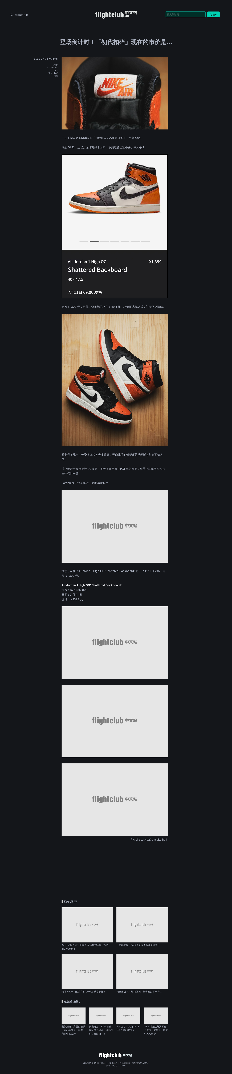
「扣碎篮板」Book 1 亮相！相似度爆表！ (138, 945)
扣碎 (56, 76)
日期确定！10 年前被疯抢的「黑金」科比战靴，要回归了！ (101, 1030)
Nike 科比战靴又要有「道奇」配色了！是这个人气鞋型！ (156, 1030)
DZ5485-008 (52, 68)
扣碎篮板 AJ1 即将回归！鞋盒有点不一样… (139, 991)
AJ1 (56, 70)
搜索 (213, 14)
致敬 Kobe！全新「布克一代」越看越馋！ (84, 991)
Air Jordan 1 (53, 73)
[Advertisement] (115, 865)
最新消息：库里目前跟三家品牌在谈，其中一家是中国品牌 (73, 1030)
